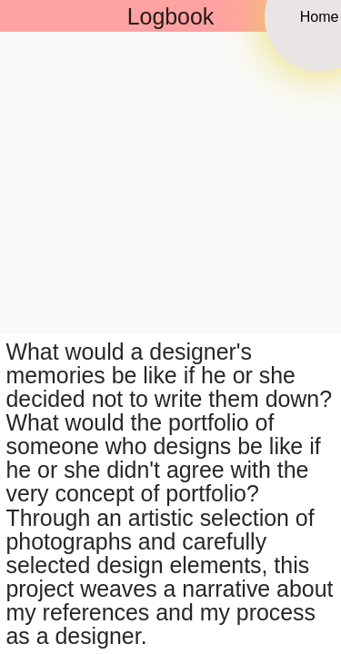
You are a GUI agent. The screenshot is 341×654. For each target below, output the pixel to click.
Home (319, 16)
